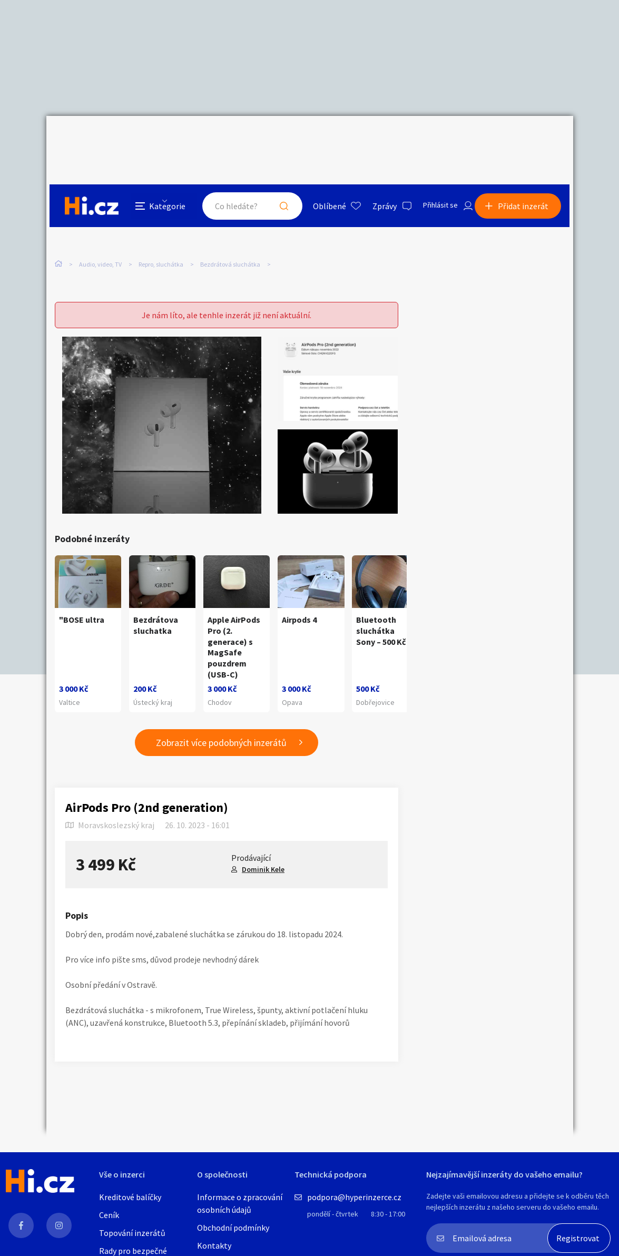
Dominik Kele (263, 847)
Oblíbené (317, 139)
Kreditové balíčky (130, 1197)
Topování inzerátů (132, 1233)
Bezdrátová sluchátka (230, 221)
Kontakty (214, 1245)
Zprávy (372, 139)
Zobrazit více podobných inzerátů (221, 721)
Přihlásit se (431, 139)
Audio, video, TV (100, 221)
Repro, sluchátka (161, 221)
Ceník (109, 1215)
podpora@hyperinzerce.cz (354, 1197)
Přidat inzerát (527, 139)
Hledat (271, 139)
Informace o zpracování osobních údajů (239, 1203)
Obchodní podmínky (233, 1227)
